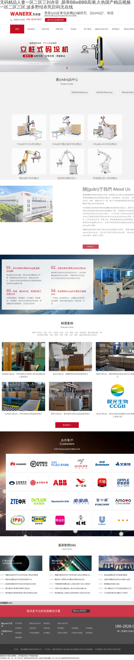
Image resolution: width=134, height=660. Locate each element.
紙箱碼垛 (31, 29)
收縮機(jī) (46, 633)
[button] (64, 68)
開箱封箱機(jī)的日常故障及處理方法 (18, 580)
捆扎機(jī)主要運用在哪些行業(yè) (17, 589)
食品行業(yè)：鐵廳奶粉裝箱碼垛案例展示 (70, 375)
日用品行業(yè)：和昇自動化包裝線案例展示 (23, 414)
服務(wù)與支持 (101, 29)
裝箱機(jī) (75, 629)
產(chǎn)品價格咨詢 (55, 20)
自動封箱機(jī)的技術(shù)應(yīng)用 (117, 580)
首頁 (17, 29)
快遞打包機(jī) (63, 633)
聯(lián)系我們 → (81, 611)
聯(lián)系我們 (63, 624)
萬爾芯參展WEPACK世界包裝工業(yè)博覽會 (21, 576)
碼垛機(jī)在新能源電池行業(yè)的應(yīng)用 (21, 593)
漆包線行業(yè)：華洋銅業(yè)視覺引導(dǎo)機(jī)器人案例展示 (23, 376)
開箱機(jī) (61, 629)
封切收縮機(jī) (34, 633)
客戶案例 (87, 29)
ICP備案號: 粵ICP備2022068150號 (107, 650)
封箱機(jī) (89, 629)
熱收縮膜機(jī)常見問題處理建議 (115, 576)
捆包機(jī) (89, 633)
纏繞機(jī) (18, 638)
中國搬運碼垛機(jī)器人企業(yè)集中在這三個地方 (73, 585)
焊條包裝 (59, 29)
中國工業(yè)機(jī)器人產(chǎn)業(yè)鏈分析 (71, 589)
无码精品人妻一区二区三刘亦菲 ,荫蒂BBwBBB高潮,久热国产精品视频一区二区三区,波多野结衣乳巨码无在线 (39, 659)
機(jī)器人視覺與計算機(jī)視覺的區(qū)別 (69, 580)
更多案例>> (67, 426)
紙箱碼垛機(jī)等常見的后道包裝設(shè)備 (20, 585)
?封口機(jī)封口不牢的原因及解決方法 (117, 589)
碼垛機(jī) (18, 633)
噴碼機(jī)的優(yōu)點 (111, 585)
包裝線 (73, 29)
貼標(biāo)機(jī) (77, 633)
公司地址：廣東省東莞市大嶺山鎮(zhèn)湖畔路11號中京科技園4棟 (68, 650)
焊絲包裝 (45, 29)
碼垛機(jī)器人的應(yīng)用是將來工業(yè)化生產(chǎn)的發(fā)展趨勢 (80, 593)
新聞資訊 (116, 29)
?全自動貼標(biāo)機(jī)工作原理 (115, 593)
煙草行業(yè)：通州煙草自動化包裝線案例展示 (70, 414)
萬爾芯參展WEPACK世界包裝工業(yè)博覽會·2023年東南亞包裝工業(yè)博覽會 (84, 576)
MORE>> (67, 175)
